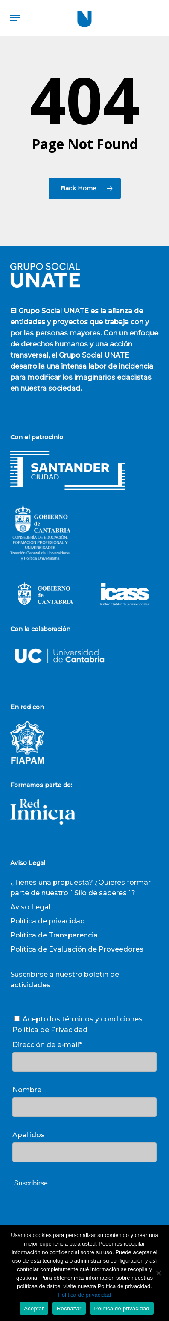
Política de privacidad (47, 921)
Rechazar (69, 1308)
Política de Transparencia (54, 935)
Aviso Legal (30, 907)
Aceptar (34, 1308)
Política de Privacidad (49, 1030)
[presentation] (77, 1217)
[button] (15, 18)
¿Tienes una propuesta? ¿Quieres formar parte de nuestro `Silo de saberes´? (80, 887)
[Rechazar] (158, 1273)
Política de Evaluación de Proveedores (76, 949)
